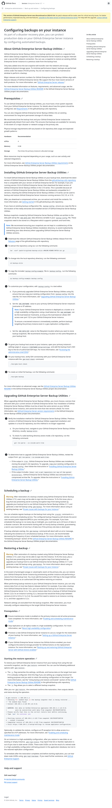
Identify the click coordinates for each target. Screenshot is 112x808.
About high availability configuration (36, 628)
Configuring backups (48, 8)
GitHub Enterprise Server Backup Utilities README (23, 89)
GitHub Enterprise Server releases (51, 82)
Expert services (49, 800)
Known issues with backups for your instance (40, 509)
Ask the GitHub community (14, 779)
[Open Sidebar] (2, 8)
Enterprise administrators (14, 8)
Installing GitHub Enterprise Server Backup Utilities (36, 172)
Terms (21, 800)
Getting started (28, 202)
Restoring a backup (17, 548)
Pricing (40, 800)
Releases (11, 241)
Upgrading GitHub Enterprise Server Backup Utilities (37, 395)
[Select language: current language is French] (108, 3)
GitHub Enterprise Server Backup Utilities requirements (46, 163)
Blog (57, 800)
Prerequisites (13, 98)
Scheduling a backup (18, 490)
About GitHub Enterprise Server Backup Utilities (34, 48)
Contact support (10, 782)
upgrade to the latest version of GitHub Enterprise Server (58, 18)
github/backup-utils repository (64, 180)
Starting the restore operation (20, 658)
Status (34, 800)
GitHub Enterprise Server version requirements (36, 411)
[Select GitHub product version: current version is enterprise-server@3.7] (33, 3)
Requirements (22, 109)
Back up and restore (31, 8)
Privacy (27, 800)
